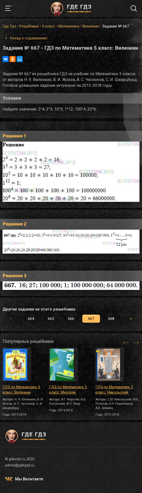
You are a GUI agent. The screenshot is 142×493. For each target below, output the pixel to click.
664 (31, 318)
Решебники (29, 26)
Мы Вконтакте (29, 479)
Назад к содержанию (28, 38)
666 (71, 318)
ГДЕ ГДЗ (71, 8)
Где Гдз (9, 26)
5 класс (48, 26)
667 (91, 318)
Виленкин (91, 26)
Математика (68, 26)
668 (111, 318)
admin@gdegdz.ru (19, 465)
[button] (130, 319)
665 (51, 318)
